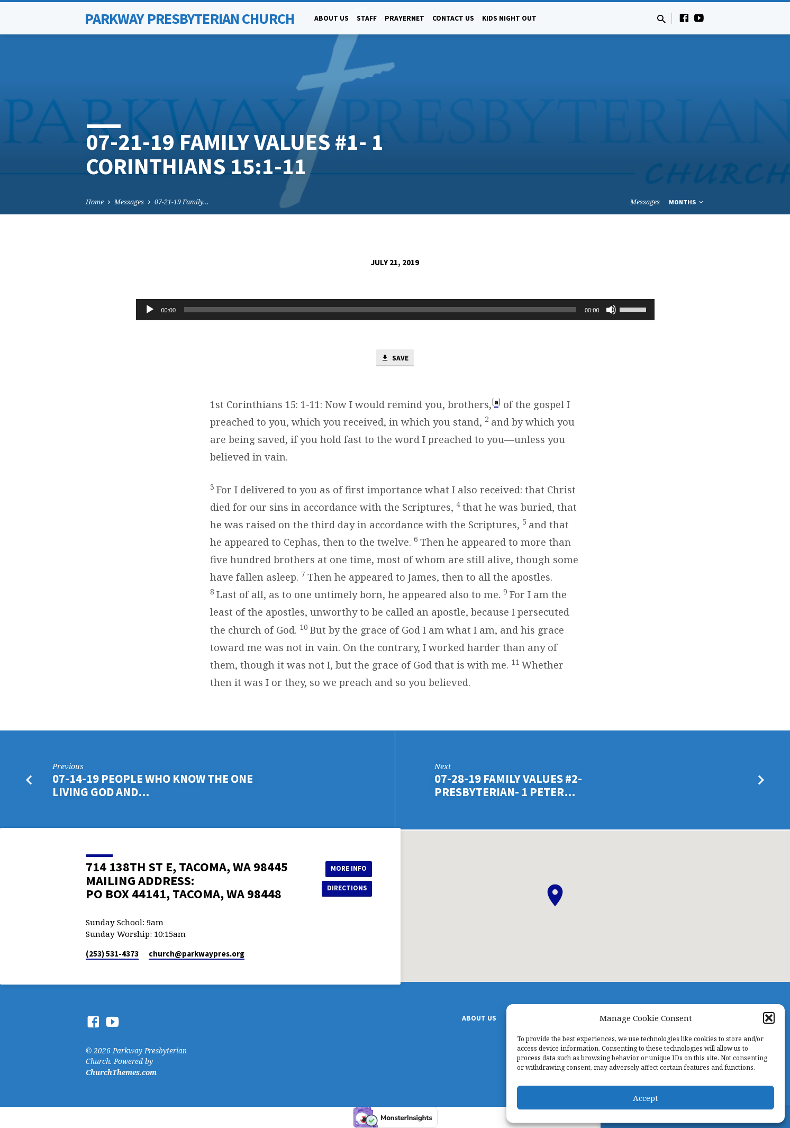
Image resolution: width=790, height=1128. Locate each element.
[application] (395, 309)
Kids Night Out (509, 18)
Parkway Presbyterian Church (189, 18)
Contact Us (453, 18)
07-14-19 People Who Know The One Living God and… (152, 787)
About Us (331, 18)
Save (395, 359)
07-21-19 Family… (182, 201)
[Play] (149, 309)
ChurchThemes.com (121, 1072)
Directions (345, 889)
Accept (645, 1098)
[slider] (380, 309)
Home (95, 201)
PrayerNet (404, 18)
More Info (345, 867)
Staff (367, 18)
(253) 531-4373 (112, 954)
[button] (769, 1018)
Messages (129, 201)
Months (687, 202)
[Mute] (611, 309)
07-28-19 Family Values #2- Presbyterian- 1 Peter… (508, 787)
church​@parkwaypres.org (196, 954)
